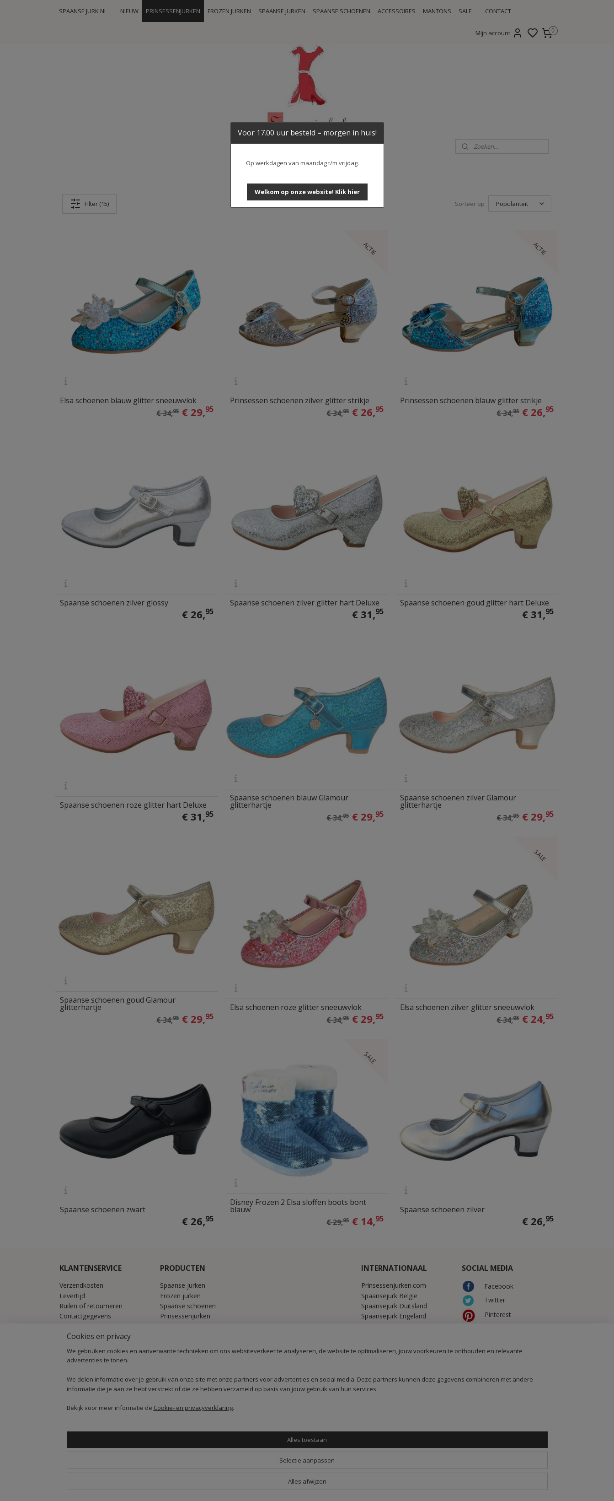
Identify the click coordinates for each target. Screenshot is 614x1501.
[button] (307, 192)
